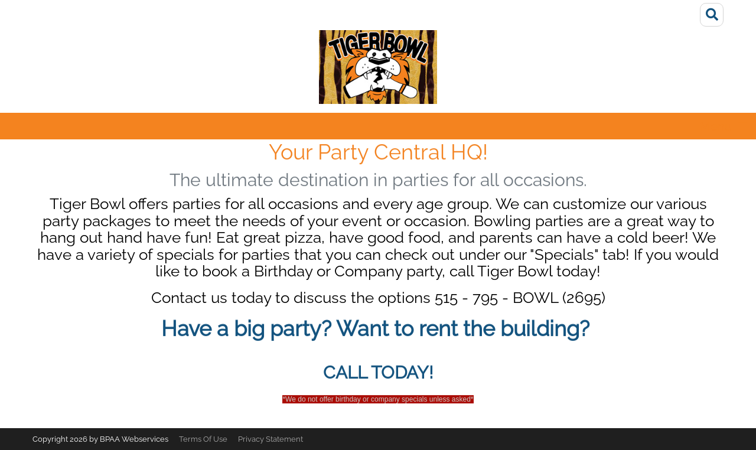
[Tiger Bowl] (378, 67)
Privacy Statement (270, 439)
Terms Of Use (203, 439)
